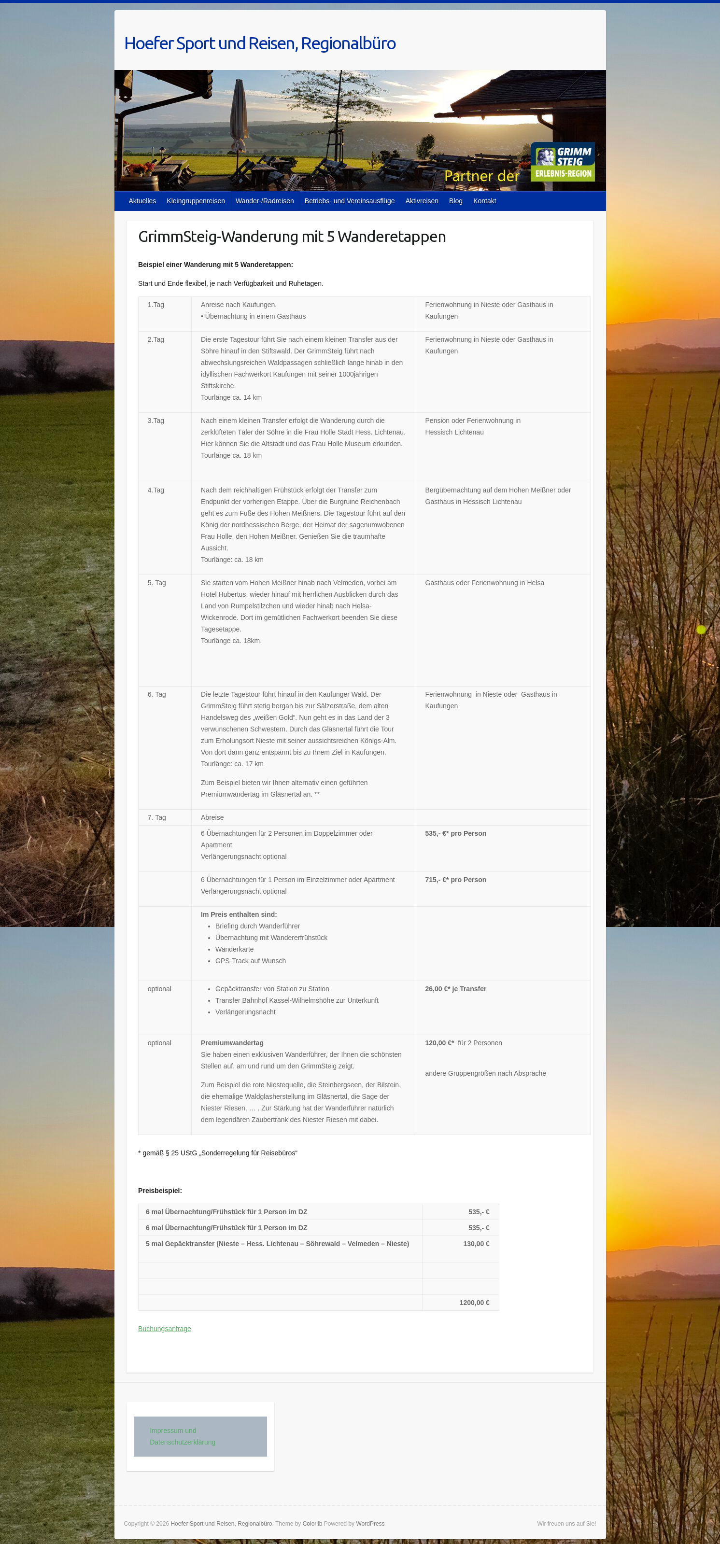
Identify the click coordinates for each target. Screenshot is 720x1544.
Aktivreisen (422, 201)
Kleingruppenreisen (196, 201)
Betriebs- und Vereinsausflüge (350, 201)
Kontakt (484, 201)
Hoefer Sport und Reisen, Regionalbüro (259, 43)
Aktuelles (142, 201)
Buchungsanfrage (164, 1329)
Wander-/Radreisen (265, 201)
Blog (456, 201)
